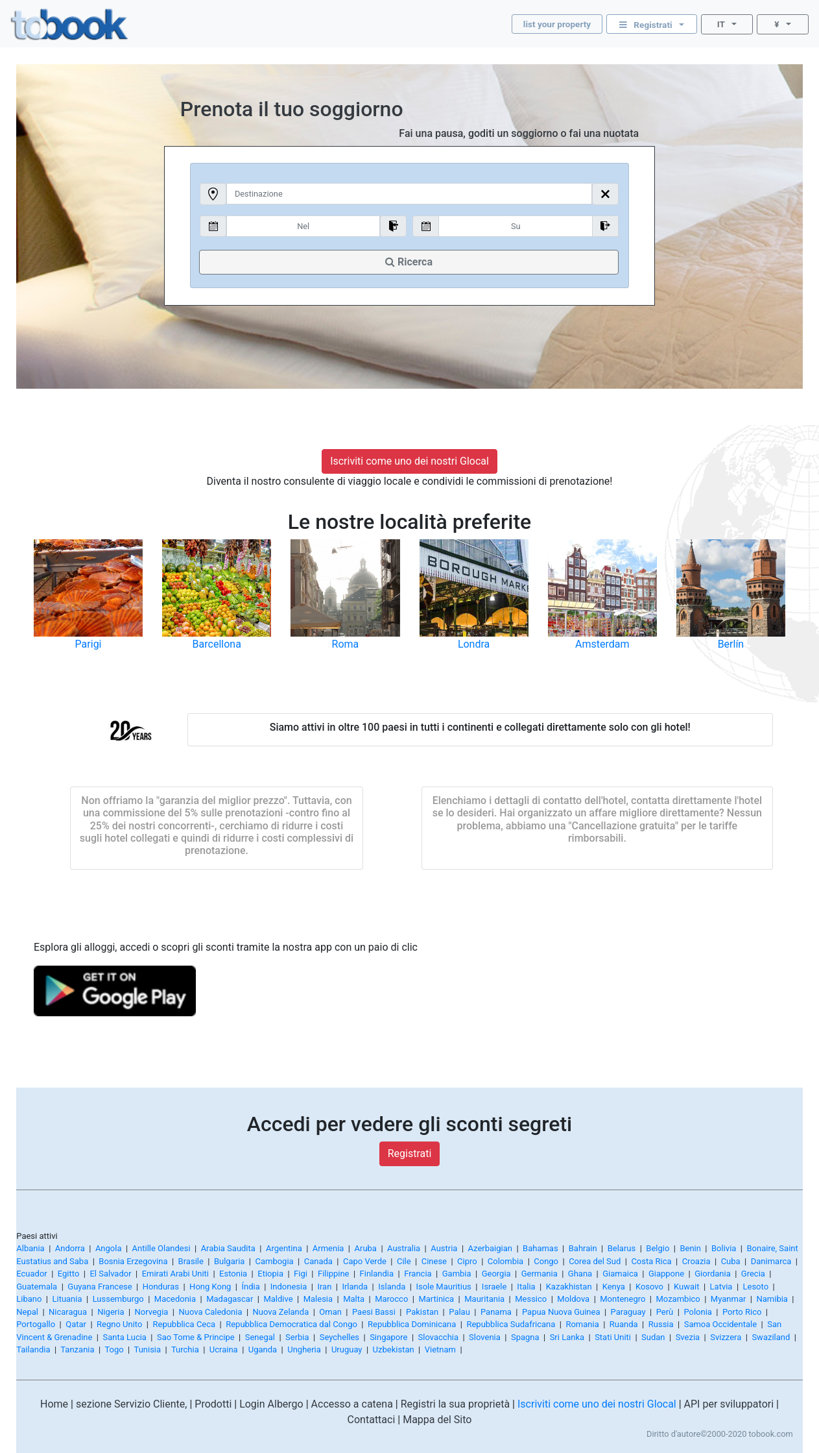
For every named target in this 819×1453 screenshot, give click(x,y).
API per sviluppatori (729, 1404)
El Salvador (110, 1273)
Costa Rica (651, 1261)
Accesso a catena (352, 1404)
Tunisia (147, 1349)
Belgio (657, 1248)
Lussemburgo (118, 1299)
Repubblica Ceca (183, 1324)
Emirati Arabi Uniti (175, 1273)
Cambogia (274, 1261)
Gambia (456, 1273)
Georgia (496, 1273)
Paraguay (628, 1312)
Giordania (712, 1273)
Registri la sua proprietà (455, 1404)
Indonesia (288, 1286)
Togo (113, 1349)
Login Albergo (271, 1404)
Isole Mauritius (443, 1286)
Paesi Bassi (374, 1312)
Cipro (467, 1261)
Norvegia (152, 1312)
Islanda (391, 1286)
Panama (496, 1312)
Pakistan (422, 1312)
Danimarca (771, 1261)
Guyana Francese (99, 1286)
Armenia (328, 1248)
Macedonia (175, 1299)
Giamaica (620, 1273)
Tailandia (33, 1349)
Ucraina (223, 1349)
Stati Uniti (613, 1337)
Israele (494, 1286)
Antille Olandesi (161, 1248)
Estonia (233, 1273)
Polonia (697, 1312)
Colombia (505, 1261)
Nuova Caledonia (210, 1312)
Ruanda (624, 1324)
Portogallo (35, 1324)
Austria (444, 1248)
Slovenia (485, 1337)
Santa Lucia (124, 1337)
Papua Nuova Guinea (561, 1312)
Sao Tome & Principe (196, 1337)
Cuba (731, 1261)
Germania (539, 1273)
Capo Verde (364, 1261)
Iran (324, 1286)
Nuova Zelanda (281, 1312)
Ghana (580, 1273)
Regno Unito (119, 1324)
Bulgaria (229, 1261)
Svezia (688, 1337)
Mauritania (484, 1299)
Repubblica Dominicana (412, 1324)
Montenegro (622, 1299)
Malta (353, 1299)
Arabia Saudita (228, 1248)
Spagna (525, 1337)
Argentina (284, 1248)
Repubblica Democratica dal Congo (291, 1324)
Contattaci (372, 1419)
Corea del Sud (595, 1261)
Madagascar (229, 1299)
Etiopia (270, 1273)
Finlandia (377, 1273)
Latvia (721, 1286)
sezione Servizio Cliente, (131, 1404)
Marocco (391, 1299)
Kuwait (686, 1286)
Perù (665, 1312)
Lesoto (756, 1286)
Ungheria (304, 1349)
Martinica (436, 1299)
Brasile (191, 1261)
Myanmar (728, 1299)
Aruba (366, 1248)
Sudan (653, 1337)
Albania (30, 1248)
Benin (690, 1248)
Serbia (297, 1337)
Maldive (277, 1299)
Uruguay (346, 1349)
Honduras (161, 1286)
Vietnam (440, 1349)
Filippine (334, 1273)
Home (54, 1404)
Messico (531, 1299)
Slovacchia (438, 1337)
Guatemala (36, 1286)
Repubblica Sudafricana (510, 1324)
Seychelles (339, 1337)
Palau (459, 1312)
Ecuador (31, 1273)
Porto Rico (741, 1312)
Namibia (771, 1299)
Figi (300, 1273)
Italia (526, 1286)
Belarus (622, 1248)
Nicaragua (68, 1312)
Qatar (75, 1324)
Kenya (613, 1286)
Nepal (27, 1312)
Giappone (666, 1273)
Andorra (70, 1248)
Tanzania (77, 1349)
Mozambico (678, 1299)
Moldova (573, 1299)
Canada (318, 1261)
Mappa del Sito (437, 1419)
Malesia (318, 1299)
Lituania (67, 1299)
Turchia (185, 1349)
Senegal (260, 1337)
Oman (330, 1312)
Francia (417, 1273)
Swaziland (771, 1337)
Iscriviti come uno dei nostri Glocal (409, 461)
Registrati (410, 1153)
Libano (29, 1299)
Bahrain (583, 1248)
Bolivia (723, 1248)
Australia (403, 1248)
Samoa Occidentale (720, 1324)
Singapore (388, 1337)
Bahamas (540, 1248)
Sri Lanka (567, 1337)
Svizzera (725, 1337)
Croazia (696, 1261)
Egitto (69, 1273)
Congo (546, 1261)
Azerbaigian (490, 1248)
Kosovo (649, 1286)
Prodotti (213, 1404)
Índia (250, 1286)
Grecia (753, 1273)
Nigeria (110, 1312)
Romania (582, 1324)
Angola (108, 1248)
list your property (557, 24)
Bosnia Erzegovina (133, 1261)
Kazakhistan (569, 1286)
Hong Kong (210, 1286)
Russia (661, 1324)
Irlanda (355, 1286)
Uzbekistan (393, 1349)
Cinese (434, 1261)
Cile (404, 1261)
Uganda (262, 1349)
